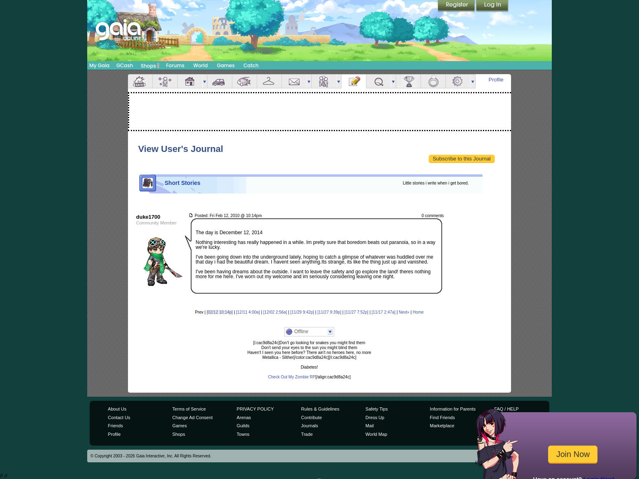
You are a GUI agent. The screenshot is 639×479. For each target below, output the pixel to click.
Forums (175, 65)
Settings (458, 81)
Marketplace (442, 425)
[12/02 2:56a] (275, 312)
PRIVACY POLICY (255, 408)
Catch (251, 65)
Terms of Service (189, 408)
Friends (324, 81)
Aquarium (244, 81)
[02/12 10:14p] (220, 312)
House (190, 81)
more (204, 81)
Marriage (433, 81)
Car (219, 81)
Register (457, 6)
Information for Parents (453, 408)
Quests (378, 81)
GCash (125, 65)
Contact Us (119, 417)
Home (418, 312)
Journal (354, 81)
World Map (376, 434)
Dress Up (375, 417)
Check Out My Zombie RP (291, 377)
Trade (307, 434)
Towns (243, 434)
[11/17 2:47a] (383, 312)
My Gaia (99, 65)
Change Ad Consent (192, 417)
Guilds (243, 425)
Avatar (165, 81)
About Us (117, 408)
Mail (294, 81)
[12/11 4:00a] (248, 312)
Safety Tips (377, 408)
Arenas (244, 417)
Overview (140, 81)
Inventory (269, 81)
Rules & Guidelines (320, 408)
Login (492, 6)
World (200, 65)
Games (226, 65)
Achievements (408, 81)
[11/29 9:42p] (302, 312)
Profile (496, 80)
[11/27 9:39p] (329, 312)
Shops (150, 66)
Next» (404, 312)
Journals (309, 425)
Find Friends (442, 417)
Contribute (311, 417)
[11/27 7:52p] (356, 312)
